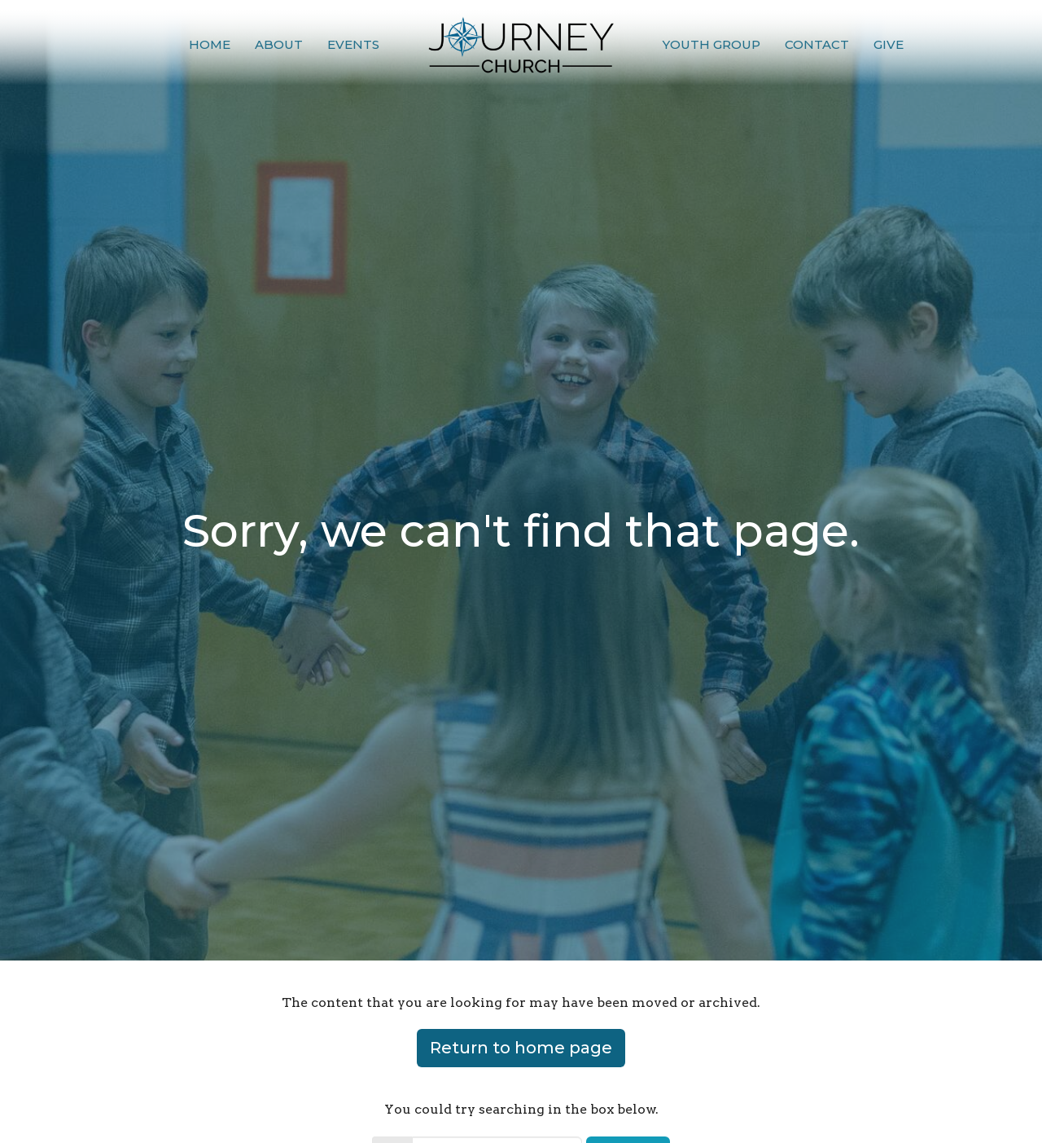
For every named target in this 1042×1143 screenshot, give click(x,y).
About (279, 44)
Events (353, 44)
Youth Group (711, 44)
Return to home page (521, 1047)
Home (209, 44)
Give (888, 44)
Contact (817, 44)
